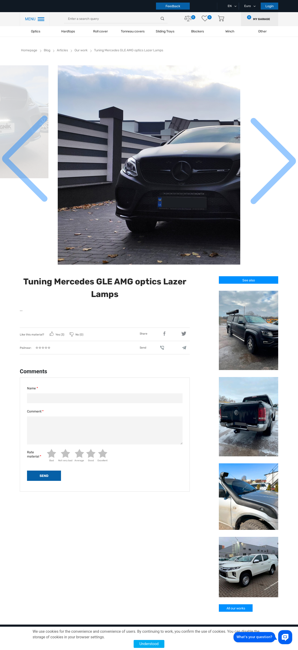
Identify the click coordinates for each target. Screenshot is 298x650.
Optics (35, 31)
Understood (149, 644)
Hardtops (68, 31)
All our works (236, 608)
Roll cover (100, 31)
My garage (261, 19)
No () (76, 334)
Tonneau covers (133, 31)
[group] (149, 165)
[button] (273, 159)
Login (269, 6)
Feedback (173, 6)
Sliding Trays (165, 31)
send (44, 476)
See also (248, 280)
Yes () (57, 334)
